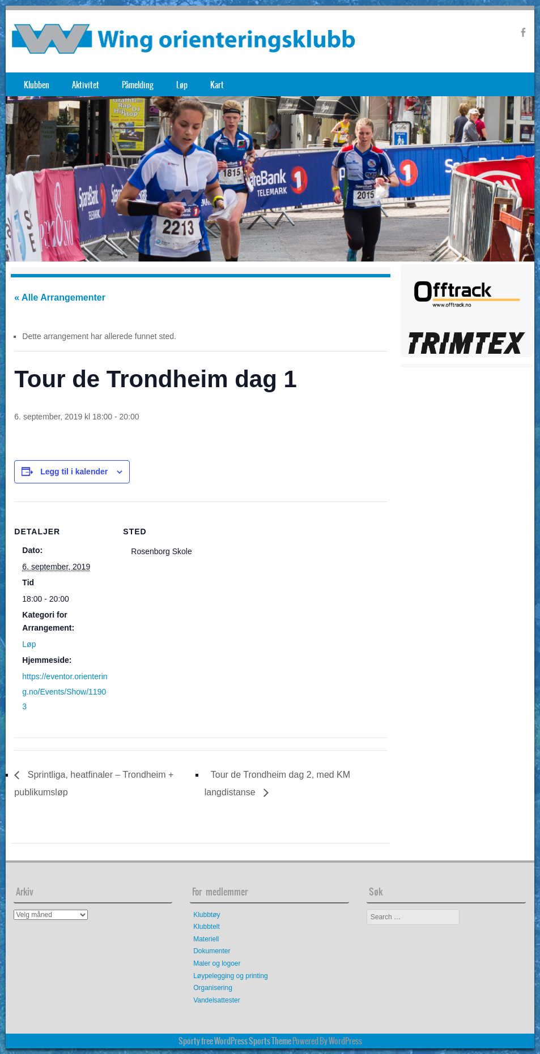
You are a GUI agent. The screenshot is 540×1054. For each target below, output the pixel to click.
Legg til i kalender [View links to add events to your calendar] (74, 471)
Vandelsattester (216, 1000)
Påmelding (138, 85)
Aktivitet (85, 85)
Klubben (36, 85)
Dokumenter (211, 951)
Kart (217, 85)
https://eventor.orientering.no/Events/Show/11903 (64, 691)
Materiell (206, 939)
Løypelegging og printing (230, 976)
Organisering (212, 988)
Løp (182, 85)
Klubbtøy (206, 915)
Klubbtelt (206, 927)
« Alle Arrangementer (59, 297)
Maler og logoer (216, 963)
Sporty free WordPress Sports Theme (234, 1041)
